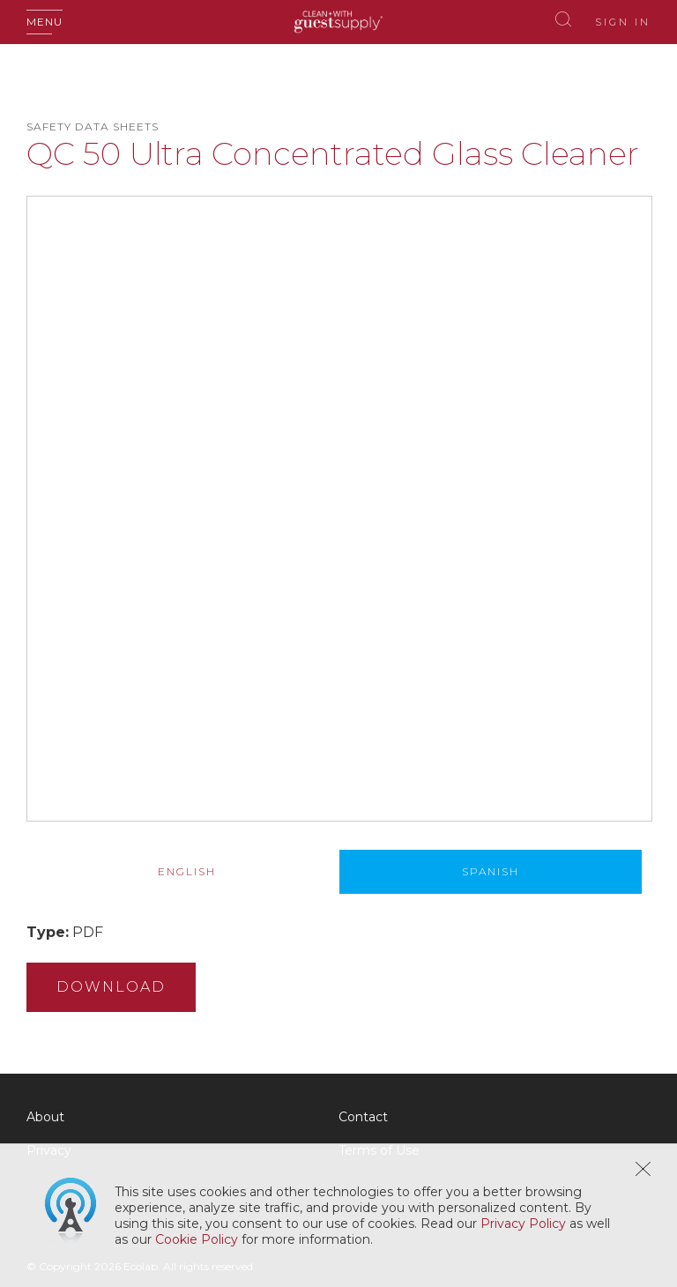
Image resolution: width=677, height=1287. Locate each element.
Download (111, 986)
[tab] (187, 872)
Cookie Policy (196, 1239)
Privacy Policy (523, 1223)
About (45, 1117)
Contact (363, 1117)
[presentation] (187, 872)
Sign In (623, 22)
